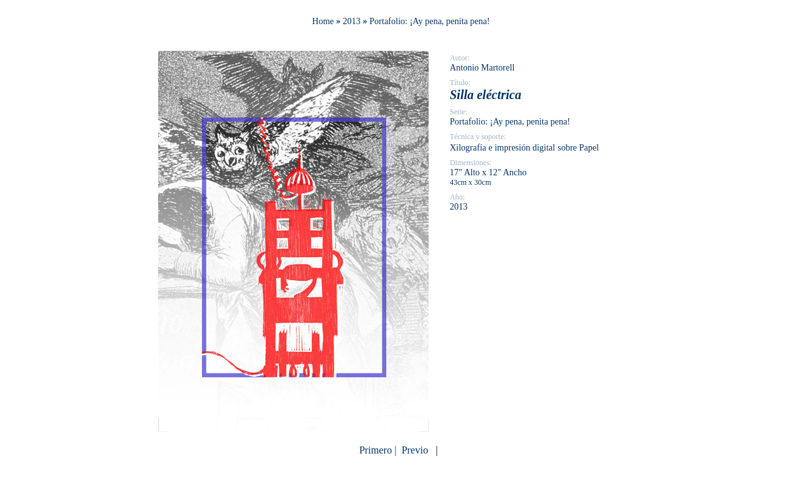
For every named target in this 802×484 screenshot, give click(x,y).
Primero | (379, 450)
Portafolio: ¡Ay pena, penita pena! (430, 21)
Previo (414, 450)
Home (323, 21)
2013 (352, 21)
